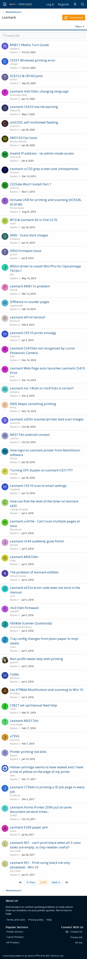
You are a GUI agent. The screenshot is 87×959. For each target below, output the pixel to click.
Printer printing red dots (28, 751)
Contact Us (73, 931)
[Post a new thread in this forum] (43, 35)
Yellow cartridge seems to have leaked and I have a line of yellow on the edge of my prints (46, 769)
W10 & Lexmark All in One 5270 (33, 220)
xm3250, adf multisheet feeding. (34, 122)
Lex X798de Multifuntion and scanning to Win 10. (47, 689)
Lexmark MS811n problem (30, 286)
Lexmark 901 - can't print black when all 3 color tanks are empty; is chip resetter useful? (45, 844)
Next (56, 882)
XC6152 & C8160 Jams (26, 76)
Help (49, 919)
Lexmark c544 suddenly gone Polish (37, 541)
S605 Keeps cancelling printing (33, 404)
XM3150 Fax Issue (23, 138)
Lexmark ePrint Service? (27, 317)
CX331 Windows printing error (32, 60)
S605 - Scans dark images (29, 235)
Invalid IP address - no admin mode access (42, 153)
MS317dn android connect (30, 434)
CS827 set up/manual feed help (33, 705)
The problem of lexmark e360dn (34, 572)
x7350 (14, 736)
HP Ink (78, 942)
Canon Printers (15, 937)
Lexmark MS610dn (24, 557)
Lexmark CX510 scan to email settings (38, 485)
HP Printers (12, 942)
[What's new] (75, 4)
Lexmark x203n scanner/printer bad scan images (47, 419)
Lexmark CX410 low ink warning (34, 106)
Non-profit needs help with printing (36, 659)
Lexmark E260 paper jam (29, 827)
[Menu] (5, 4)
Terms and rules (15, 919)
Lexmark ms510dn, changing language (39, 91)
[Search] (82, 4)
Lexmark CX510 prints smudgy (33, 333)
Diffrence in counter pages (29, 302)
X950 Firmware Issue (25, 251)
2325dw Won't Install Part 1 (30, 184)
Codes (14, 674)
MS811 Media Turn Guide (29, 45)
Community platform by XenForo (33, 955)
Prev (30, 882)
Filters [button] (78, 26)
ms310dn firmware (24, 608)
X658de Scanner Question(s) (31, 623)
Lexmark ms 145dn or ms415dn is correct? (42, 388)
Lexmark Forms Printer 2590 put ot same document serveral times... (41, 809)
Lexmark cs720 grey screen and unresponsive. (44, 169)
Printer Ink (76, 937)
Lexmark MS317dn (24, 720)
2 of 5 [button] (43, 882)
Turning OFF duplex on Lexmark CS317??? (41, 470)
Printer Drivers (14, 931)
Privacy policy (36, 919)
